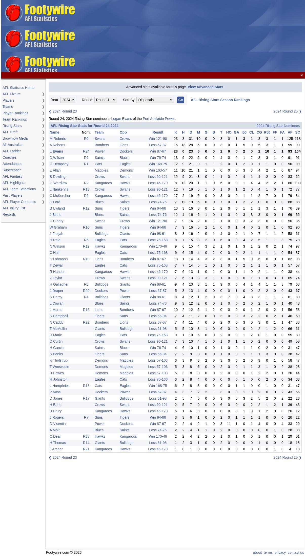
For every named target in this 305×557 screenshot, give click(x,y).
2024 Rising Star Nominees (278, 126)
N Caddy (56, 322)
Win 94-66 (158, 208)
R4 (86, 297)
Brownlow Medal (16, 138)
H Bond (56, 405)
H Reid (55, 240)
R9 (86, 196)
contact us (296, 552)
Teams (8, 107)
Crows (125, 139)
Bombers (102, 145)
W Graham (58, 227)
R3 (86, 284)
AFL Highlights (14, 183)
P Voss (55, 392)
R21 (86, 449)
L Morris (56, 310)
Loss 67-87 (158, 145)
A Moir (55, 430)
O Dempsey (59, 164)
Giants (125, 234)
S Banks (56, 354)
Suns (99, 208)
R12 (86, 208)
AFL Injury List (14, 208)
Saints (100, 158)
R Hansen (57, 272)
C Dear (55, 436)
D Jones (56, 398)
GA (236, 132)
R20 (86, 291)
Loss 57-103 (158, 360)
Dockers (126, 151)
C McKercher (60, 196)
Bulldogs (101, 234)
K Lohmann (59, 259)
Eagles (125, 164)
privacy (280, 552)
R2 (86, 183)
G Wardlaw (58, 183)
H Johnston (59, 379)
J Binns (55, 215)
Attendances (12, 164)
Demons (126, 170)
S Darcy (56, 297)
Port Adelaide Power (159, 119)
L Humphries (60, 386)
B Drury (56, 411)
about (257, 552)
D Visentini (58, 424)
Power (100, 151)
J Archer (56, 449)
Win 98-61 (158, 234)
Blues (124, 158)
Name (54, 132)
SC (297, 132)
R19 (86, 246)
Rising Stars (12, 126)
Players (8, 100)
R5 (86, 240)
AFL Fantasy (13, 176)
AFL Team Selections (19, 189)
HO (229, 132)
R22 (86, 322)
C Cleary (56, 221)
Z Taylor (56, 278)
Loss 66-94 (158, 316)
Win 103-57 (158, 170)
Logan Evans (121, 119)
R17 (86, 398)
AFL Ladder (12, 151)
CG (259, 132)
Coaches (9, 157)
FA (282, 132)
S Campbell (59, 316)
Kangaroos (103, 183)
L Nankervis (59, 189)
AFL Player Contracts (19, 202)
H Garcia (57, 348)
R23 (86, 436)
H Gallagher (59, 284)
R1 (86, 164)
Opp (123, 132)
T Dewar (56, 265)
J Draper (56, 291)
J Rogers (57, 417)
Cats (98, 164)
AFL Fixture (12, 94)
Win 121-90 (158, 139)
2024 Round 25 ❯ (287, 111)
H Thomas (58, 443)
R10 (86, 259)
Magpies (101, 170)
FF (275, 132)
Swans (100, 139)
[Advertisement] (223, 36)
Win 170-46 (158, 246)
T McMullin (58, 329)
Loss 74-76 (158, 202)
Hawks (125, 183)
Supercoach (12, 170)
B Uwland (57, 208)
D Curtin (56, 341)
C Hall (54, 253)
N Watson (57, 246)
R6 (86, 158)
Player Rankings (15, 113)
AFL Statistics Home (18, 88)
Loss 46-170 (158, 183)
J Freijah (56, 234)
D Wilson (57, 158)
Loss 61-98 (158, 329)
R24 (86, 151)
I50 (244, 132)
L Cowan (57, 303)
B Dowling (58, 177)
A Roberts (57, 145)
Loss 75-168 (158, 240)
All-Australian (13, 145)
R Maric (56, 335)
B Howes (57, 373)
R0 (86, 139)
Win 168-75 (158, 164)
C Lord (55, 202)
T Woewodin (59, 367)
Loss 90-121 (158, 177)
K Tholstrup (59, 360)
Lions (124, 145)
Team (99, 132)
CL (251, 132)
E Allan (55, 170)
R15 (86, 310)
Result (157, 132)
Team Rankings (15, 119)
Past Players (13, 195)
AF (290, 132)
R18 (86, 386)
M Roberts (58, 139)
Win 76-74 (158, 158)
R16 (86, 227)
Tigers (124, 208)
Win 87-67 (158, 151)
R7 (86, 417)
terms (268, 552)
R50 (267, 132)
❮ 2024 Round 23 (63, 111)
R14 (86, 443)
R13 (86, 189)
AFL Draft (10, 132)
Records (9, 214)
